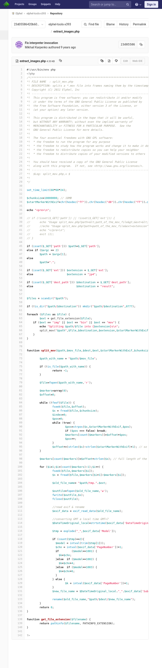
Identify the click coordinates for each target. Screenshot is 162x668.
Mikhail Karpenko (38, 54)
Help (57, 4)
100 (20, 473)
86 (20, 417)
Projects (19, 4)
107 (20, 501)
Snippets (46, 4)
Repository (59, 13)
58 (20, 305)
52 (20, 281)
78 (20, 385)
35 (20, 213)
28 (20, 184)
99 (20, 469)
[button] (5, 663)
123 (20, 566)
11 (20, 116)
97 (20, 461)
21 (20, 156)
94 (20, 449)
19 (20, 148)
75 (20, 373)
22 (20, 160)
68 (20, 345)
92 (20, 441)
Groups (32, 4)
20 (20, 152)
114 (20, 530)
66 (20, 337)
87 (20, 421)
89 (20, 429)
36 (20, 217)
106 (20, 497)
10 (20, 112)
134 (20, 610)
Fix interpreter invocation (43, 50)
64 (20, 329)
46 (20, 257)
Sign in (151, 4)
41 (20, 237)
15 (20, 132)
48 (20, 265)
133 (20, 606)
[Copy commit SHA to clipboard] (138, 51)
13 (20, 124)
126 (20, 578)
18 (20, 144)
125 (20, 574)
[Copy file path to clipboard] (62, 68)
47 (20, 261)
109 (20, 510)
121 (20, 558)
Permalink (136, 24)
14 (20, 128)
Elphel (19, 13)
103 (20, 485)
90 (20, 433)
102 (20, 481)
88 (20, 425)
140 (20, 634)
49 (20, 269)
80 (20, 393)
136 (20, 618)
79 (20, 389)
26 (20, 176)
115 (20, 534)
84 (20, 409)
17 (20, 140)
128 (20, 586)
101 (20, 477)
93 (20, 445)
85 (20, 413)
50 (20, 273)
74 (20, 369)
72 (20, 361)
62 (20, 321)
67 (20, 341)
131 (20, 598)
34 (20, 209)
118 (20, 546)
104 (20, 489)
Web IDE (135, 68)
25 (20, 172)
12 (20, 120)
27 (20, 180)
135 (20, 614)
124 (20, 570)
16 (20, 136)
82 (20, 401)
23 (20, 164)
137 (20, 622)
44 (20, 249)
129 (20, 590)
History (121, 24)
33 (20, 205)
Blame (108, 24)
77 (20, 381)
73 (20, 365)
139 (20, 630)
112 (20, 522)
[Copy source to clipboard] (99, 68)
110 (20, 514)
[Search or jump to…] (111, 4)
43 (20, 245)
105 (20, 493)
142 (20, 642)
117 (20, 542)
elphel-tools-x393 (62, 24)
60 (20, 313)
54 (20, 289)
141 (20, 638)
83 (20, 405)
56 (20, 297)
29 (20, 188)
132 (20, 602)
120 (20, 554)
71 (20, 357)
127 (20, 582)
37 (20, 221)
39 (20, 229)
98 (20, 465)
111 (20, 518)
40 (20, 233)
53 (20, 285)
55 (20, 293)
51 (20, 277)
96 (20, 457)
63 (20, 325)
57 (20, 301)
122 (20, 562)
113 (20, 526)
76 (20, 377)
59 (20, 309)
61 (20, 317)
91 (20, 437)
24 (20, 168)
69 (20, 349)
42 (20, 241)
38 (20, 225)
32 (20, 201)
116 (20, 538)
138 (20, 626)
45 (20, 253)
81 (20, 397)
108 (20, 505)
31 (20, 197)
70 (20, 353)
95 (20, 453)
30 (20, 193)
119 (20, 550)
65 (20, 333)
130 (20, 594)
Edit (122, 68)
